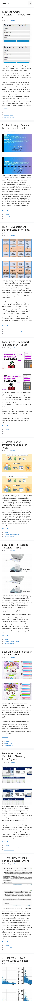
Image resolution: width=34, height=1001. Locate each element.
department (13, 332)
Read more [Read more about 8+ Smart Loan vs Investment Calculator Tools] (5, 528)
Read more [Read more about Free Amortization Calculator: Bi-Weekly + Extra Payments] (5, 841)
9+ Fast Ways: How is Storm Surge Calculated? (16, 959)
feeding (11, 217)
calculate (6, 217)
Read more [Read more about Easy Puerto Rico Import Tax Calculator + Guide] (5, 425)
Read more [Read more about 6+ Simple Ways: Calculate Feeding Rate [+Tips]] (5, 210)
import (11, 432)
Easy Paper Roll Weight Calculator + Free (15, 546)
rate (15, 217)
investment (13, 534)
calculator (6, 113)
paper (11, 641)
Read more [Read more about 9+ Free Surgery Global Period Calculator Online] (5, 941)
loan (17, 534)
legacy (11, 743)
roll (14, 641)
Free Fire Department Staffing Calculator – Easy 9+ (16, 229)
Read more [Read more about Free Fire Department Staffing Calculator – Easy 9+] (5, 325)
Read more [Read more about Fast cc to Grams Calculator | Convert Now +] (5, 108)
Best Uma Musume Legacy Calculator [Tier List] (17, 653)
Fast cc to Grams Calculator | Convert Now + (16, 14)
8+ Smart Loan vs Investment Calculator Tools (14, 444)
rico (15, 432)
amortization (7, 848)
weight (17, 641)
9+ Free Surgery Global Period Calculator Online (15, 859)
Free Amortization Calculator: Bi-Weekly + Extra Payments (15, 756)
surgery (20, 948)
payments (14, 848)
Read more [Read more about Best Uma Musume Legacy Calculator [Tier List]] (5, 737)
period (15, 948)
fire (18, 332)
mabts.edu (6, 3)
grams (11, 115)
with (19, 848)
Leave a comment (9, 117)
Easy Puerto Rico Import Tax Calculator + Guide (15, 343)
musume (16, 743)
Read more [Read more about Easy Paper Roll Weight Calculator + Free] (5, 635)
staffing (21, 332)
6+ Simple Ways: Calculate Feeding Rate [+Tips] (16, 126)
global (11, 948)
